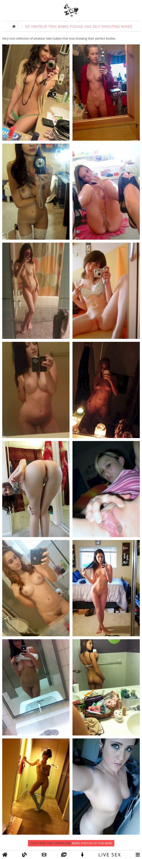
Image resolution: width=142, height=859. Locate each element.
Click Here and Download (71, 843)
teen (49, 38)
